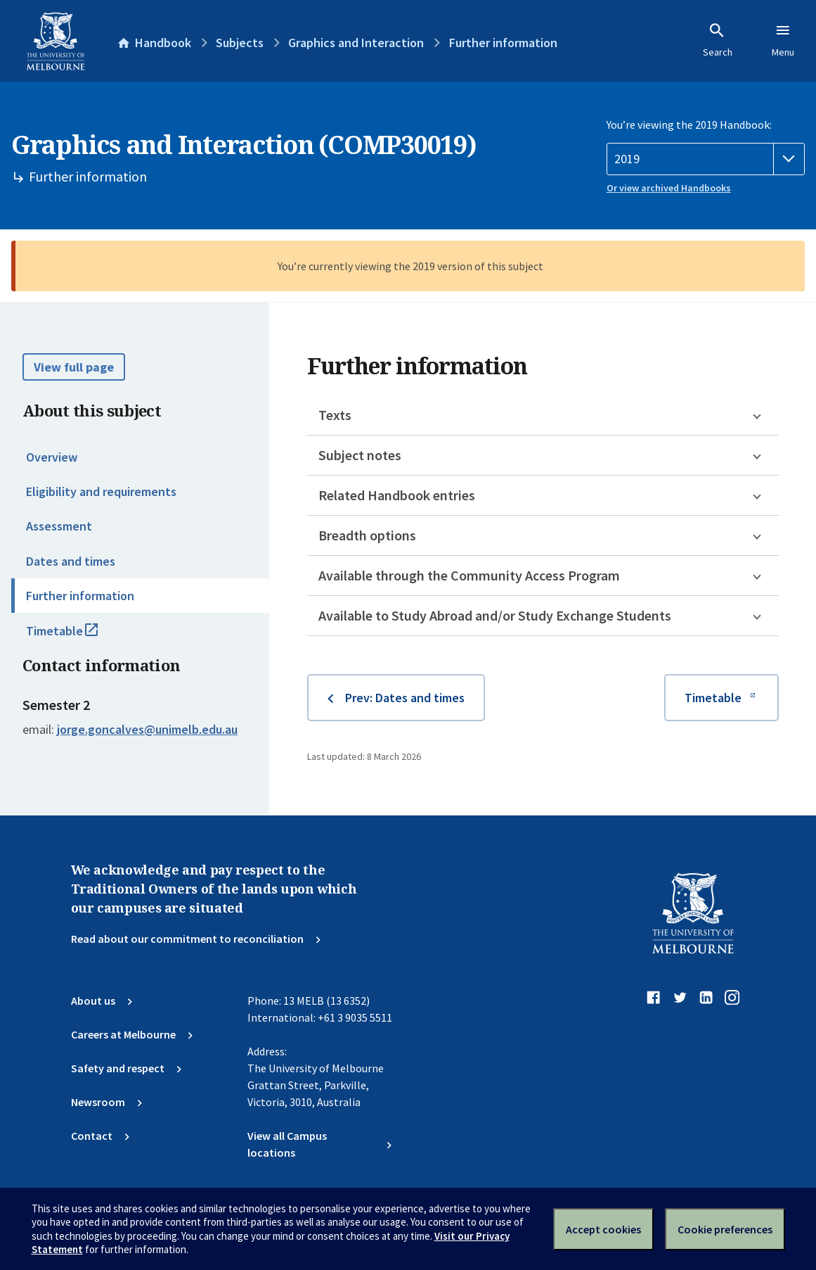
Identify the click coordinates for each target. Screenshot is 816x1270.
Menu (783, 40)
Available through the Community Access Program (469, 575)
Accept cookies (603, 1229)
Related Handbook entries (396, 495)
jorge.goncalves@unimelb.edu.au (147, 729)
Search (717, 40)
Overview (51, 457)
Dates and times (70, 561)
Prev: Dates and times (405, 698)
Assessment (59, 526)
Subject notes (359, 455)
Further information (80, 596)
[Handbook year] (705, 159)
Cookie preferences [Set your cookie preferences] (725, 1229)
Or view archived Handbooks (669, 188)
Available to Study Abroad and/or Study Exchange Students (494, 615)
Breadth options (367, 535)
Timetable (77, 636)
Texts (334, 415)
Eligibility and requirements (101, 491)
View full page (74, 367)
